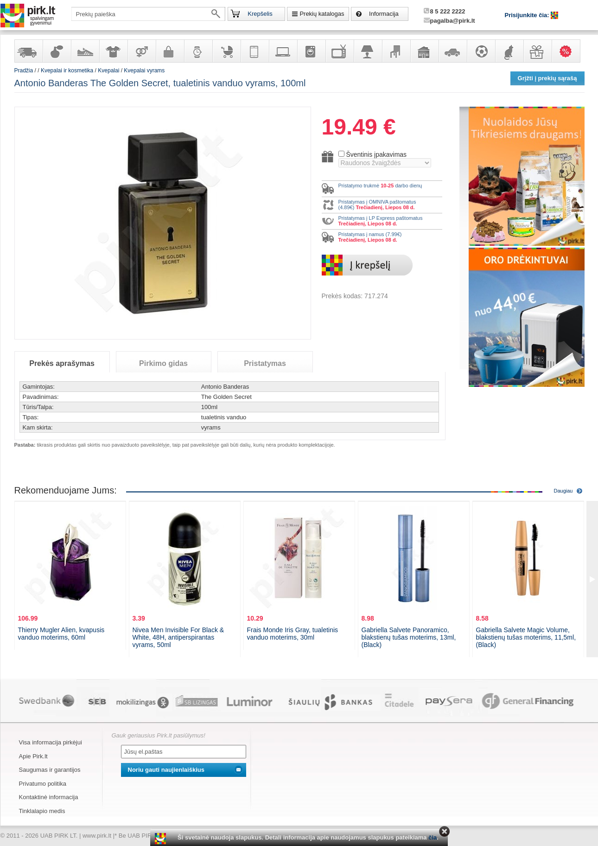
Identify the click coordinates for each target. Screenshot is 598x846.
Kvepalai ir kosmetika (56, 51)
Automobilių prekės (452, 51)
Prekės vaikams (226, 51)
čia (432, 837)
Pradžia (23, 70)
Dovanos (537, 51)
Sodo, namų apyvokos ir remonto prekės (424, 51)
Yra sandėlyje (28, 51)
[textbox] (148, 14)
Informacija (384, 13)
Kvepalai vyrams (144, 70)
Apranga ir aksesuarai (113, 51)
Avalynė (84, 51)
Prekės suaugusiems (141, 51)
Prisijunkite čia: (528, 15)
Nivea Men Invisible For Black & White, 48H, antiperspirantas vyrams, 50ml (178, 637)
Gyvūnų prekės (509, 51)
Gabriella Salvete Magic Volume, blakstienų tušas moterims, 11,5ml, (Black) (526, 637)
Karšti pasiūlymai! (568, 51)
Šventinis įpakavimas (376, 154)
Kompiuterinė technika (282, 51)
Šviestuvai (367, 51)
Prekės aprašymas (62, 363)
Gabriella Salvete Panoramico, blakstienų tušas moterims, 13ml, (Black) (409, 637)
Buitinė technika (311, 51)
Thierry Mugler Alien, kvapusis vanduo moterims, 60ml (61, 633)
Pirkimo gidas (163, 363)
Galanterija (169, 51)
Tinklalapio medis (42, 811)
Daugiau (563, 491)
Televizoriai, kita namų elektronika (339, 51)
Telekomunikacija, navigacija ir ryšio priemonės (254, 51)
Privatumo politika (43, 783)
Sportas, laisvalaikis (480, 51)
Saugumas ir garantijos (50, 769)
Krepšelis (260, 13)
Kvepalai (109, 70)
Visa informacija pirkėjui (50, 742)
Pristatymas (265, 363)
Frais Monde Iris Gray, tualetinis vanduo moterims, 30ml (292, 633)
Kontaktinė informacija (48, 797)
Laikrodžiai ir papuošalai (197, 51)
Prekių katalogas (321, 13)
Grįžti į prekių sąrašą (547, 78)
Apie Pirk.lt (33, 756)
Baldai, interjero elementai (395, 51)
